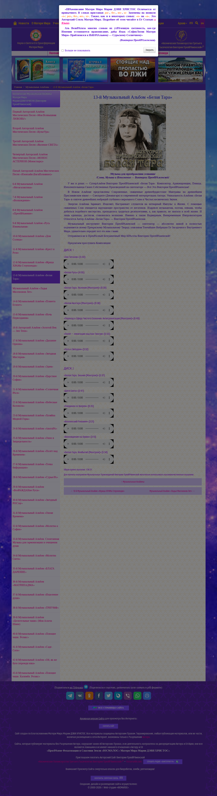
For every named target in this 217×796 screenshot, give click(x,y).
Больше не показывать (76, 50)
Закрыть (150, 49)
